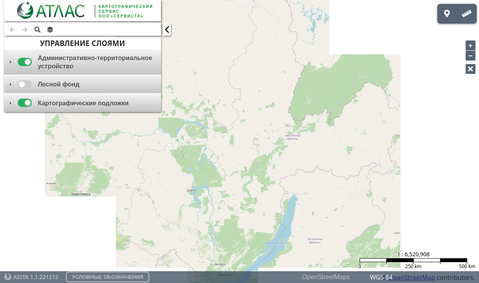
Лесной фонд (58, 84)
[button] (37, 29)
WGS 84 (381, 277)
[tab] (82, 62)
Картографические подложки (83, 103)
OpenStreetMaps (326, 277)
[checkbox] (25, 62)
